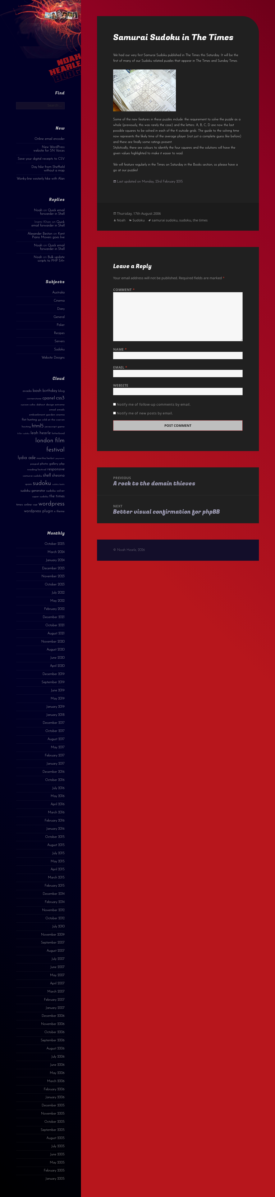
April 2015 (58, 869)
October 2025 (55, 544)
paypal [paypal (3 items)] (34, 464)
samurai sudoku (165, 220)
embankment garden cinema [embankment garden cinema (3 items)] (47, 414)
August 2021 (56, 633)
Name (120, 349)
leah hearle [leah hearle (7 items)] (41, 433)
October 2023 (55, 584)
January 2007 (55, 1008)
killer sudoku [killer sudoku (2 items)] (23, 433)
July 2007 (58, 959)
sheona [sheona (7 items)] (58, 475)
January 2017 (55, 763)
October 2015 (55, 837)
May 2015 (58, 861)
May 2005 (57, 1162)
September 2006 (53, 1040)
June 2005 (57, 1154)
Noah (38, 210)
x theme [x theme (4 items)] (59, 511)
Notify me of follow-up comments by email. (154, 404)
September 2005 (53, 1130)
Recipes (59, 333)
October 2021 (55, 625)
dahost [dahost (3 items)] (40, 404)
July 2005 (58, 1146)
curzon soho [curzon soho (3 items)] (28, 404)
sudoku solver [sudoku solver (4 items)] (55, 490)
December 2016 (53, 772)
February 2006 (54, 1089)
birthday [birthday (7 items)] (49, 391)
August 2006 (55, 1048)
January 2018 (55, 715)
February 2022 (54, 609)
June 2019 (58, 690)
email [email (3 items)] (52, 409)
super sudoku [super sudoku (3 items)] (40, 496)
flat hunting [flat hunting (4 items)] (29, 419)
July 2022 (58, 592)
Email (120, 367)
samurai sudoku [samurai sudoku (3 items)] (32, 475)
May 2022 (57, 601)
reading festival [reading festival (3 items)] (36, 469)
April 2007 (57, 983)
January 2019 (55, 706)
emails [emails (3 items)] (61, 409)
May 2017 (58, 747)
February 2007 (54, 1000)
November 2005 (53, 1113)
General (59, 317)
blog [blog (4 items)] (61, 391)
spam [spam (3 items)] (28, 484)
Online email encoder (50, 139)
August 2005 (55, 1138)
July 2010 (58, 926)
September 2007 (53, 942)
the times (200, 220)
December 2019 (53, 674)
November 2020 (53, 641)
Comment (124, 289)
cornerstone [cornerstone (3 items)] (34, 398)
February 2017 (55, 755)
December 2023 (53, 568)
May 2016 (58, 796)
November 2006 (53, 1024)
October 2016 (55, 780)
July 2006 (58, 1056)
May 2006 (57, 1073)
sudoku (185, 220)
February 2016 (55, 820)
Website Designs (53, 357)
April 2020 (57, 666)
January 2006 (55, 1097)
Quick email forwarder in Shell (52, 212)
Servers (60, 341)
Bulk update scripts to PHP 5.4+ (51, 259)
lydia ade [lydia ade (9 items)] (27, 458)
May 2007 (57, 975)
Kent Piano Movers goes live (48, 235)
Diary (61, 309)
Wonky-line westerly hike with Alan (41, 178)
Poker (61, 325)
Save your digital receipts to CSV (41, 159)
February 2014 (55, 902)
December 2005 (53, 1105)
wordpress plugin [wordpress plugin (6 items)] (38, 511)
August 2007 (56, 951)
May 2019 (58, 698)
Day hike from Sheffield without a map (48, 168)
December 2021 (54, 617)
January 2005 (55, 1178)
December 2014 (54, 894)
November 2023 (53, 576)
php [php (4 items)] (62, 463)
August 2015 (56, 845)
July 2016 (58, 788)
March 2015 (56, 877)
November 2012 (53, 910)
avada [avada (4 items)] (27, 391)
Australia (58, 292)
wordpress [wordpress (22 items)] (51, 504)
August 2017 (56, 739)
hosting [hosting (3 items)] (26, 426)
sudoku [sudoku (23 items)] (42, 483)
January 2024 (55, 560)
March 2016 (56, 812)
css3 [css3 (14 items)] (60, 398)
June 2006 (57, 1065)
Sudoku (59, 349)
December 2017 (54, 723)
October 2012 (55, 918)
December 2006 (53, 1016)
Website (120, 385)
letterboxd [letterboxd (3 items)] (58, 433)
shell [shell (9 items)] (47, 475)
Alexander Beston (40, 233)
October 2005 (54, 1122)
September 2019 (53, 682)
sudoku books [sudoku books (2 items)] (58, 484)
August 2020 (56, 649)
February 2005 (54, 1170)
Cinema (59, 300)
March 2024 (56, 552)
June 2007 (57, 967)
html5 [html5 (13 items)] (38, 426)
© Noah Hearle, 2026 (129, 550)
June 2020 (57, 658)
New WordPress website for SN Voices (49, 148)
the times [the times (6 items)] (57, 496)
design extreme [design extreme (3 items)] (55, 404)
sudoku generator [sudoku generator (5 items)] (32, 490)
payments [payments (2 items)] (60, 458)
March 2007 (56, 991)
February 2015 (55, 885)
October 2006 (54, 1032)
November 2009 (53, 934)
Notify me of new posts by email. (145, 413)
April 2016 (58, 804)
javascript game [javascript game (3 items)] (55, 426)
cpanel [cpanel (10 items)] (48, 398)
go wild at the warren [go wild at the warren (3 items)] (51, 419)
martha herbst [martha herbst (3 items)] (45, 458)
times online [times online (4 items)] (24, 504)
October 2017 (55, 731)
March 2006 (56, 1081)
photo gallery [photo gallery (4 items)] (49, 463)
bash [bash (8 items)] (37, 391)
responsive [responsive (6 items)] (56, 469)
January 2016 (55, 829)
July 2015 (58, 853)
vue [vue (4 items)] (35, 504)
